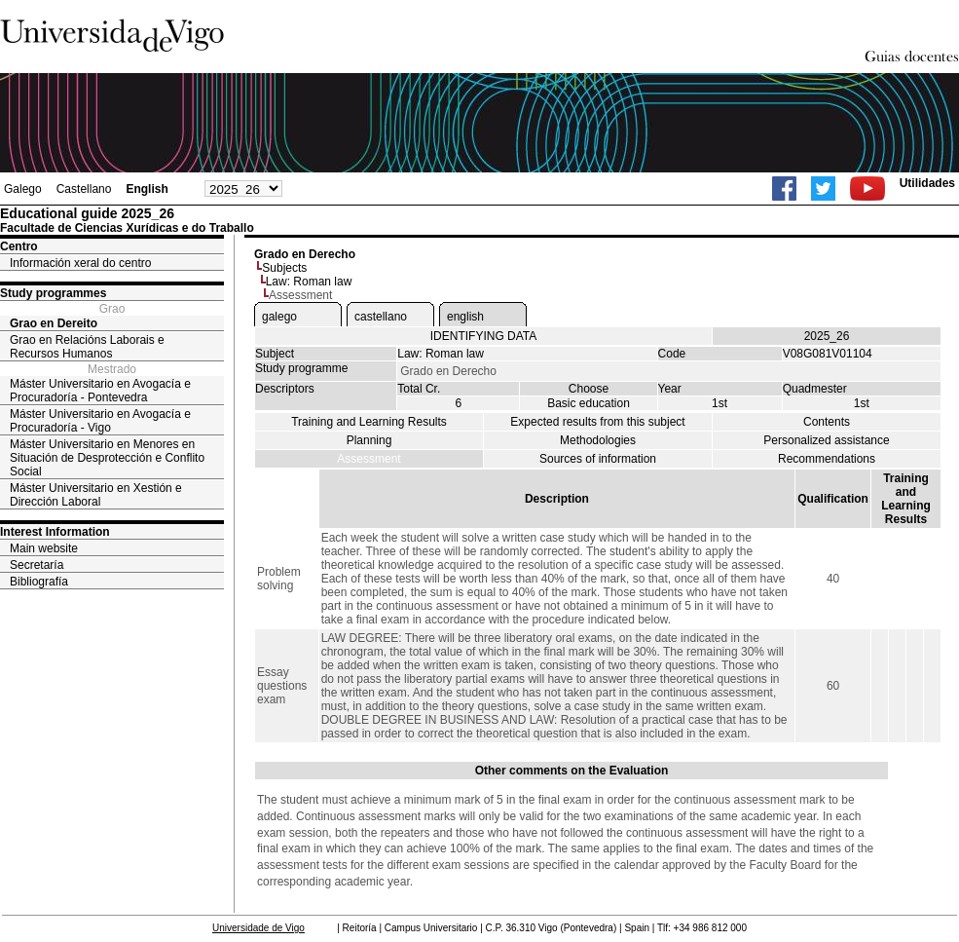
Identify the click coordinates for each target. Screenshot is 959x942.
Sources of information (597, 459)
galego (279, 316)
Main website (44, 548)
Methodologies (598, 440)
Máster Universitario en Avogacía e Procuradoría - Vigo (100, 420)
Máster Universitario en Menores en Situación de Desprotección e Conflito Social (107, 457)
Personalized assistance (826, 440)
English (146, 189)
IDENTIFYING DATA (483, 336)
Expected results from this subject (597, 422)
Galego (23, 189)
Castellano (84, 189)
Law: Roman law (309, 281)
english (465, 316)
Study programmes (53, 293)
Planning (369, 440)
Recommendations (826, 459)
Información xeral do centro (80, 263)
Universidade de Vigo (258, 928)
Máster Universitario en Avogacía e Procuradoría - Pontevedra (100, 390)
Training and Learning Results (369, 422)
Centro (19, 246)
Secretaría (36, 565)
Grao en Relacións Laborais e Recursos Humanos (87, 346)
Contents (826, 422)
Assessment (368, 459)
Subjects (284, 268)
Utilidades (927, 183)
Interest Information (55, 532)
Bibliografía (39, 581)
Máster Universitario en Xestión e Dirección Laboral (96, 495)
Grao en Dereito (53, 323)
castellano (380, 316)
